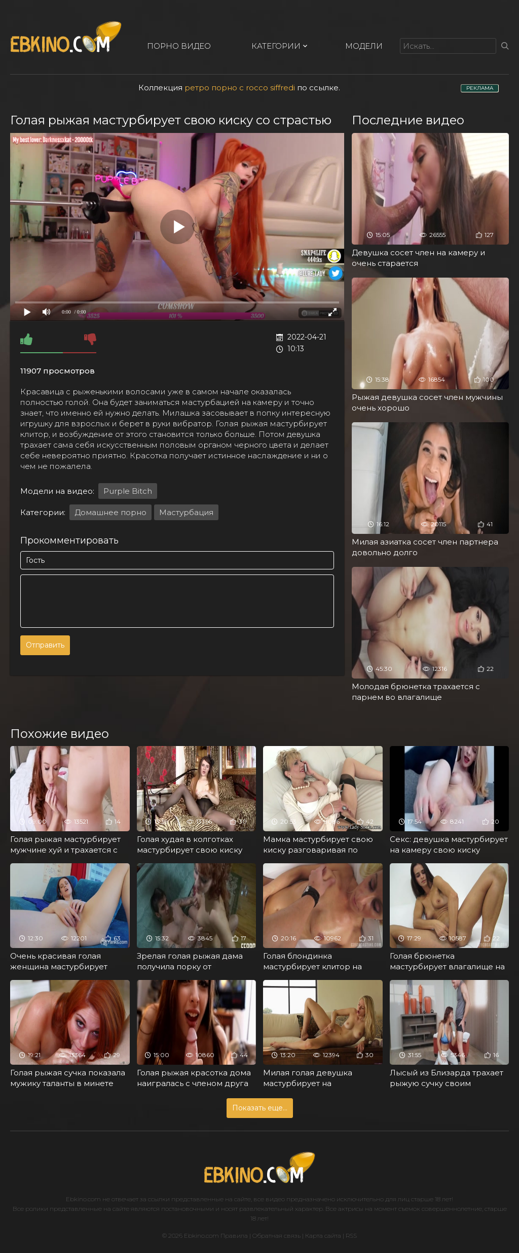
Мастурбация (186, 512)
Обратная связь (276, 1235)
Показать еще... (259, 1107)
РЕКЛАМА (479, 88)
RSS (351, 1235)
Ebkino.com (83, 1199)
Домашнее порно (110, 512)
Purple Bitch (127, 491)
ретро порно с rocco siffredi (239, 87)
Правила (234, 1235)
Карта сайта (323, 1235)
